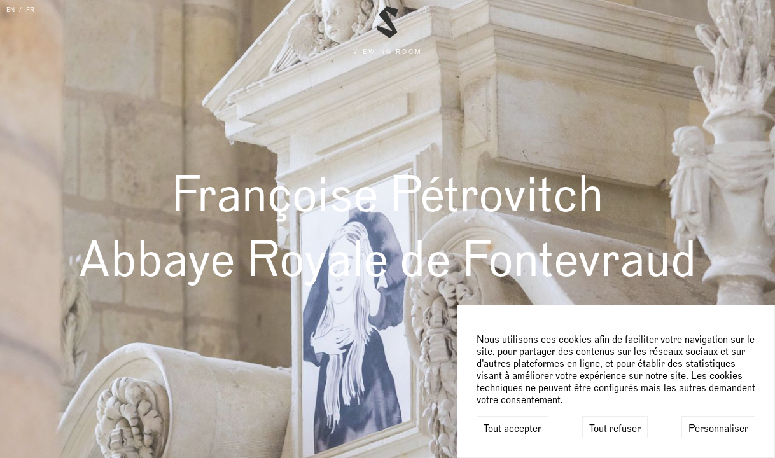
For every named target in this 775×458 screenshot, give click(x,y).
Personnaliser (718, 429)
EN (10, 10)
